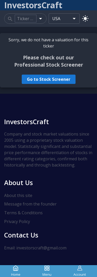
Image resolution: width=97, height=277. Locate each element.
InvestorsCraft (26, 121)
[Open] (40, 18)
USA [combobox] (56, 18)
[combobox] (25, 18)
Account (79, 271)
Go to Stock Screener (48, 79)
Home (15, 271)
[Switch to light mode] (85, 18)
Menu (46, 271)
